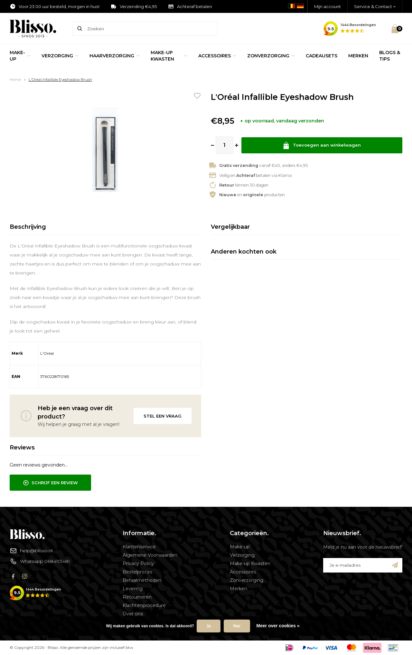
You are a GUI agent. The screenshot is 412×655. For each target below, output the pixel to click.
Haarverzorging (114, 56)
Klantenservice (139, 547)
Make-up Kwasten (169, 56)
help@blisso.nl (31, 550)
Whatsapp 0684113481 (40, 561)
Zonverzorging (271, 56)
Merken (358, 56)
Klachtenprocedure (144, 605)
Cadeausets (321, 56)
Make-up (20, 56)
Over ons (133, 614)
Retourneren (137, 597)
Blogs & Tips (389, 56)
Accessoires (217, 56)
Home (15, 79)
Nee (236, 626)
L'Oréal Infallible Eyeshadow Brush (60, 79)
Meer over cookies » (278, 625)
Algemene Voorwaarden (150, 555)
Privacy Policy (138, 563)
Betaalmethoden (142, 580)
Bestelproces (137, 572)
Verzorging (60, 56)
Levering (133, 589)
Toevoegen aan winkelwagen (321, 145)
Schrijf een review (50, 483)
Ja (208, 626)
